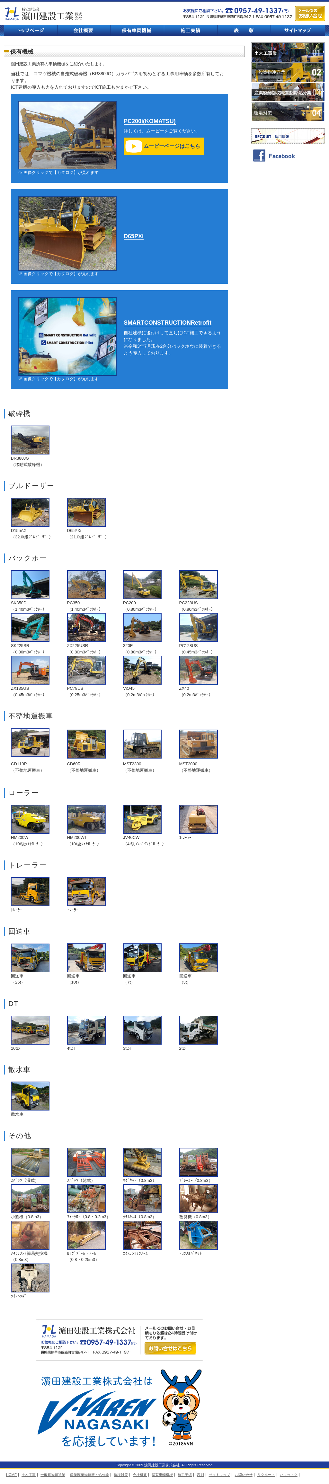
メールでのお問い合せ (310, 13)
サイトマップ (298, 30)
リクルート (266, 1475)
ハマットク (289, 1475)
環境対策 (288, 112)
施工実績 (190, 30)
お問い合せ (244, 1475)
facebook (288, 155)
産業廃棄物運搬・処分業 (89, 1475)
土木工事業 (288, 52)
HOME (11, 1475)
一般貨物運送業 (288, 72)
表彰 (244, 30)
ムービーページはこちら (172, 146)
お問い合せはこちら (170, 1348)
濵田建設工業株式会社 (44, 13)
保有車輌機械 (137, 30)
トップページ (30, 30)
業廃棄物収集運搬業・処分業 (288, 92)
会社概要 (84, 30)
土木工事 (29, 1475)
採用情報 (288, 136)
